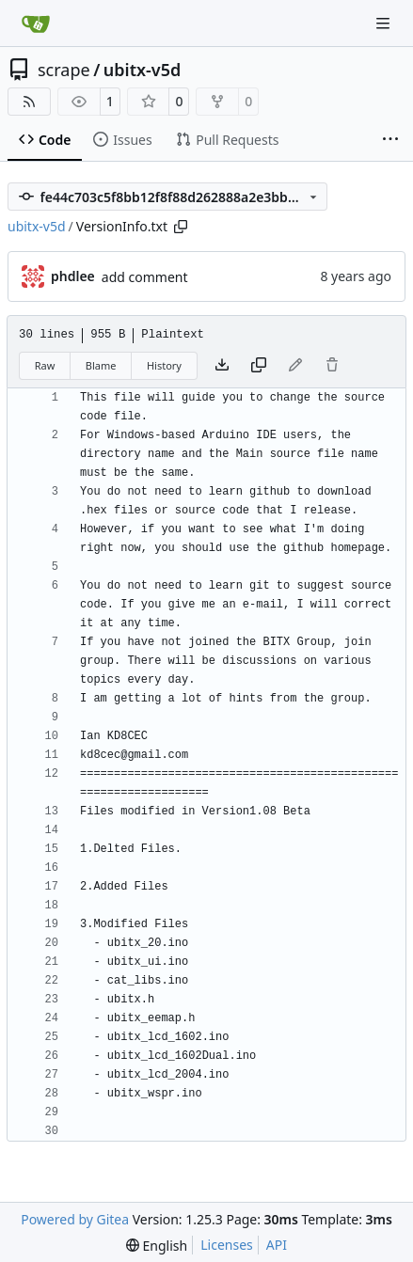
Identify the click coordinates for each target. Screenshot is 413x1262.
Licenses (226, 1245)
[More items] (390, 140)
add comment (145, 277)
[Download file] (222, 366)
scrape (64, 69)
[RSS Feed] (29, 101)
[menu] (156, 1245)
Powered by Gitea (75, 1219)
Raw (45, 365)
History (164, 365)
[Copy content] (259, 366)
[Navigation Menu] (385, 23)
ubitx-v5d (142, 69)
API (276, 1245)
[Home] (35, 23)
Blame (101, 365)
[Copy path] (180, 226)
